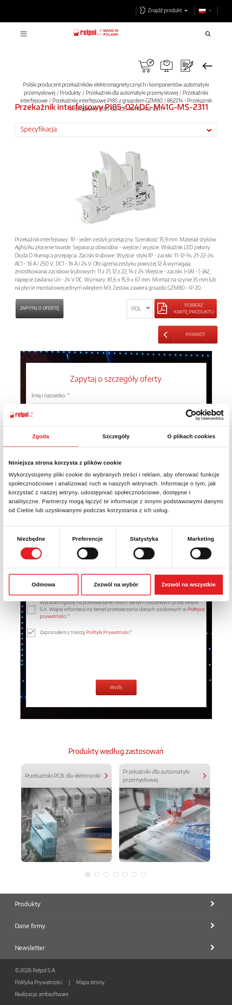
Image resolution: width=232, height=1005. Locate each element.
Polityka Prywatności (38, 982)
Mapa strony (90, 982)
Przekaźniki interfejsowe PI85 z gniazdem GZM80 (107, 100)
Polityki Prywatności (108, 632)
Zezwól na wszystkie (188, 584)
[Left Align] (185, 308)
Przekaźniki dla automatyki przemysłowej (132, 92)
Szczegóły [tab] (116, 436)
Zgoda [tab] (40, 436)
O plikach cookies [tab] (191, 436)
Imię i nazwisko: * (51, 395)
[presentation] (88, 659)
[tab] (116, 130)
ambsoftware (53, 994)
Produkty (70, 92)
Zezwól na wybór (116, 584)
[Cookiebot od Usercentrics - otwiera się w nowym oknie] (191, 414)
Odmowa (43, 584)
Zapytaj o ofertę (39, 308)
